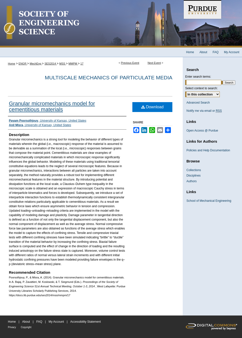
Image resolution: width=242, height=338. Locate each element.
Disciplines (193, 175)
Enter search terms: (198, 76)
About (26, 321)
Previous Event (130, 62)
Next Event (154, 62)
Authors (191, 181)
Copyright (26, 327)
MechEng (36, 63)
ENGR (23, 63)
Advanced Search (198, 102)
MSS (62, 63)
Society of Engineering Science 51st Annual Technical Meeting (91, 23)
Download (152, 107)
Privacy (12, 327)
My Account (56, 321)
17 (82, 63)
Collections (193, 170)
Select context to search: (201, 88)
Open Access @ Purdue (202, 130)
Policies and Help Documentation (208, 150)
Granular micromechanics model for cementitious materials (52, 106)
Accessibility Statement (85, 321)
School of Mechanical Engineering (208, 201)
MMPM (73, 63)
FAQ (39, 321)
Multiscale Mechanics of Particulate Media (108, 77)
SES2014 (50, 63)
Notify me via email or (204, 111)
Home (11, 63)
